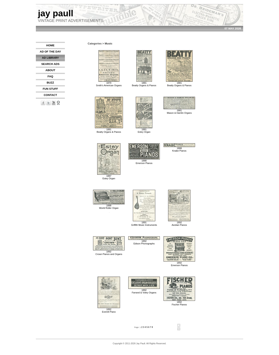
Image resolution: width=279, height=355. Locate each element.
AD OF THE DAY (50, 51)
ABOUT (50, 70)
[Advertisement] (230, 104)
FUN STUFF (50, 88)
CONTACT (50, 95)
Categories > (96, 43)
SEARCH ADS (50, 64)
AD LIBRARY (50, 57)
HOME (50, 45)
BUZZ (50, 82)
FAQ (50, 76)
